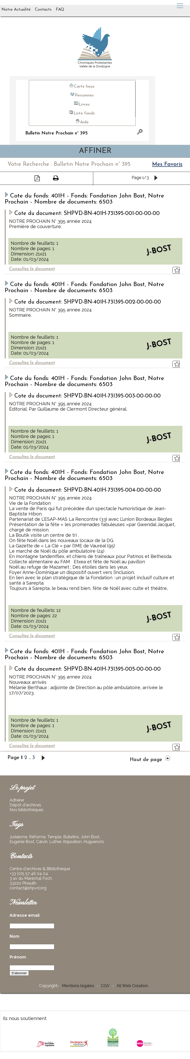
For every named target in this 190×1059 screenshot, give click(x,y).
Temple (54, 836)
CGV (105, 985)
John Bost (90, 836)
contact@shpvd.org (28, 888)
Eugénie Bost (22, 841)
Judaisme (18, 836)
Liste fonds (82, 112)
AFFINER (95, 151)
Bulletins (71, 836)
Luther (55, 841)
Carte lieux (81, 86)
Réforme (37, 836)
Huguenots (93, 841)
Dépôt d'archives (25, 805)
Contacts (43, 10)
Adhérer (17, 800)
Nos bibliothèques (26, 809)
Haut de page (150, 759)
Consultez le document (32, 269)
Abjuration (72, 841)
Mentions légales (78, 985)
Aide (82, 121)
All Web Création (132, 985)
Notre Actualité (16, 10)
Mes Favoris (167, 164)
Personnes (82, 94)
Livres (82, 104)
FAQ (60, 10)
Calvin (42, 841)
